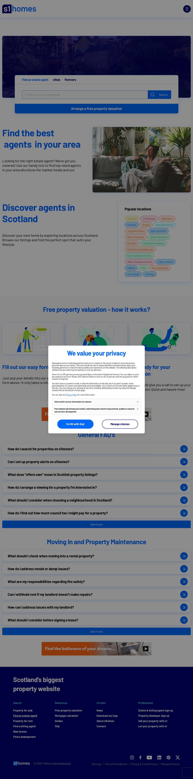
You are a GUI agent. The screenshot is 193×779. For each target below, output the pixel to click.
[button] (96, 401)
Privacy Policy (71, 395)
